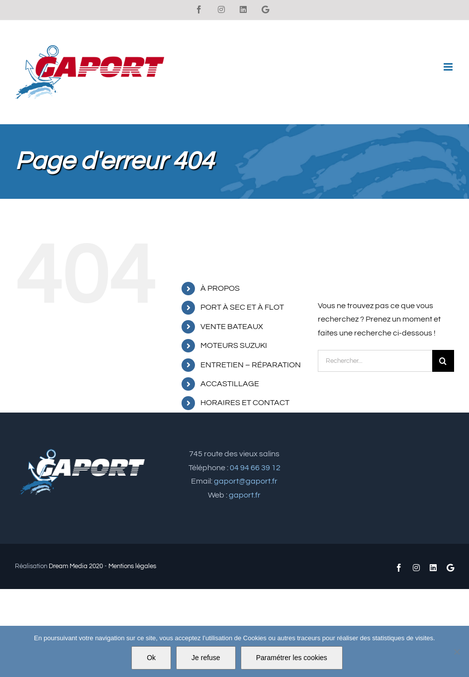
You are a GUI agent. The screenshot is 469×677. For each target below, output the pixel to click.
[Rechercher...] (375, 361)
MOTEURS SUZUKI (233, 345)
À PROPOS (220, 288)
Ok (151, 658)
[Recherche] (443, 361)
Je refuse (205, 658)
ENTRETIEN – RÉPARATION (250, 365)
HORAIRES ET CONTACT (244, 403)
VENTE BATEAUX (231, 327)
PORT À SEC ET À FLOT (242, 307)
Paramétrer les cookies (291, 658)
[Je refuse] (457, 652)
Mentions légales (132, 566)
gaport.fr (245, 495)
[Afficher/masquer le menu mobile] (449, 67)
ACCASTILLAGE (229, 384)
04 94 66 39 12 (255, 468)
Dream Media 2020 (76, 566)
